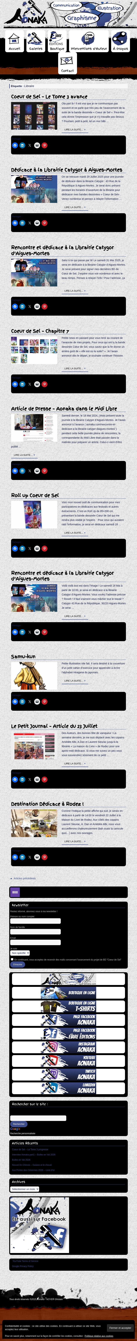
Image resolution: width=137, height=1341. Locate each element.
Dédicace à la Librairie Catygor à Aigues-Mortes (66, 170)
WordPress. (128, 1308)
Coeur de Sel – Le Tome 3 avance (49, 97)
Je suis (13, 948)
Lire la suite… (75, 129)
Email (13, 938)
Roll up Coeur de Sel (35, 495)
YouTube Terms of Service (25, 1261)
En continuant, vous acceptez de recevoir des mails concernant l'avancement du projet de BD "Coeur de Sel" (66, 959)
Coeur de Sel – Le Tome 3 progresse (30, 1149)
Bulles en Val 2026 (21, 1160)
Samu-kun (23, 657)
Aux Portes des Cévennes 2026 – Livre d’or (33, 1170)
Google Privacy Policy (23, 1266)
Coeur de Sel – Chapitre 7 (40, 331)
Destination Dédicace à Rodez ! (47, 804)
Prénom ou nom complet (22, 916)
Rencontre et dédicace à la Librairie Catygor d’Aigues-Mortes (62, 250)
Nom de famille (17, 927)
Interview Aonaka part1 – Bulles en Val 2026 (33, 1154)
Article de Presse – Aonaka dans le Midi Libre (64, 409)
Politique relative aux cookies (99, 1336)
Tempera (117, 1308)
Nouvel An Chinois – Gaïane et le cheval (32, 1165)
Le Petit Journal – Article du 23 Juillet (54, 726)
